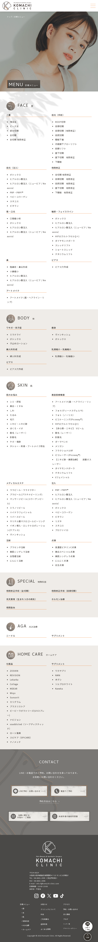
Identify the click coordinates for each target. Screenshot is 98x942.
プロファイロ (61, 530)
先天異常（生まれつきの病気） (21, 599)
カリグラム (15, 701)
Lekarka (14, 679)
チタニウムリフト (64, 254)
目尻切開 (59, 135)
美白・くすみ (16, 406)
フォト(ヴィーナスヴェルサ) (69, 410)
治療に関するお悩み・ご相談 (21, 816)
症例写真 (44, 924)
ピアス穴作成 (61, 266)
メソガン (59, 446)
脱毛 (12, 432)
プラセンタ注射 (17, 547)
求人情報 (66, 914)
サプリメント (58, 635)
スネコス (14, 201)
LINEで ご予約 (87, 926)
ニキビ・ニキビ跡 (19, 423)
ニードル (10, 635)
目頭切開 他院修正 (65, 179)
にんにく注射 (16, 560)
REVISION (15, 675)
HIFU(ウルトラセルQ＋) (67, 236)
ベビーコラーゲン (19, 196)
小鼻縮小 (14, 271)
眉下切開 (59, 153)
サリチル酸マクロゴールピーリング (27, 521)
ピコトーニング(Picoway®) (69, 419)
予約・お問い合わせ (70, 909)
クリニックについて (48, 909)
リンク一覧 (66, 924)
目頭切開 (59, 126)
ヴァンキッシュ (62, 334)
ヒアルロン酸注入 (19, 179)
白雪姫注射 (15, 556)
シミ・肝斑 (15, 401)
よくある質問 (46, 929)
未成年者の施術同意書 (65, 816)
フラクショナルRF (64, 450)
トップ (9, 17)
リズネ (58, 521)
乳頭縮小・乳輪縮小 (65, 356)
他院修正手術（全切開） (18, 590)
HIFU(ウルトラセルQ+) (67, 423)
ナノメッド (15, 741)
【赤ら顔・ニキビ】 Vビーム (69, 428)
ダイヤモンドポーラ (65, 240)
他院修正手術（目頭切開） (65, 590)
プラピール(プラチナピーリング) (26, 494)
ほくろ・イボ (16, 428)
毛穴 (12, 419)
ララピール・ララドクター (23, 490)
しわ (12, 410)
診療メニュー (25, 904)
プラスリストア (17, 706)
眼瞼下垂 (59, 139)
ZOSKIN (14, 670)
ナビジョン (15, 719)
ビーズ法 (14, 126)
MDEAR (13, 688)
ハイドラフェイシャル (21, 512)
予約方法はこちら (48, 801)
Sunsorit (14, 697)
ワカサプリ (60, 670)
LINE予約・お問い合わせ (27, 791)
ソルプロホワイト (64, 684)
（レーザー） (20, 432)
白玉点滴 (59, 565)
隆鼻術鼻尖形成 (19, 266)
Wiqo (13, 693)
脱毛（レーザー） (64, 432)
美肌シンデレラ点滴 (65, 556)
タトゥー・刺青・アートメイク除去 (27, 446)
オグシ (58, 679)
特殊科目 (26, 921)
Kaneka (59, 688)
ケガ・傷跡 (15, 441)
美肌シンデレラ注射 (20, 551)
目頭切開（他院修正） (66, 130)
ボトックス (15, 174)
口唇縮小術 (15, 218)
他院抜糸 (10, 607)
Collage (14, 684)
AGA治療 (26, 925)
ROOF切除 (60, 121)
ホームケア (27, 929)
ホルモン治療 (58, 599)
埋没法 (13, 121)
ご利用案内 (45, 919)
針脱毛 (13, 437)
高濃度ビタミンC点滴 (65, 547)
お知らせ (44, 904)
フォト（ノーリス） (65, 415)
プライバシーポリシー (70, 928)
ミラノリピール (17, 507)
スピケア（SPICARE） (21, 737)
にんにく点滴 (61, 560)
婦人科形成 (15, 356)
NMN (57, 675)
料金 (42, 914)
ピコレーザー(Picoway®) (68, 455)
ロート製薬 (15, 733)
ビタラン (14, 205)
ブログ (65, 919)
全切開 (13, 135)
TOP (87, 937)
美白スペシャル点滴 (65, 551)
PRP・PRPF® (16, 192)
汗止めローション (19, 343)
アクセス (66, 904)
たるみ (13, 415)
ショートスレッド (64, 249)
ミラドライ (15, 334)
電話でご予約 (63, 791)
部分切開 (14, 130)
